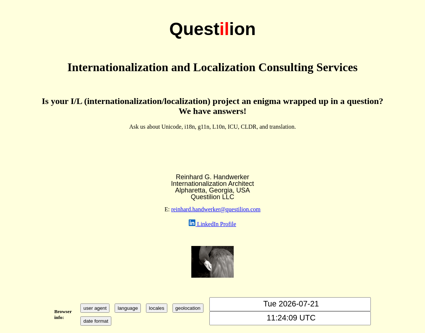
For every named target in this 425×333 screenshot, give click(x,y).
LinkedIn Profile (215, 224)
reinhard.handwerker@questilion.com (216, 209)
